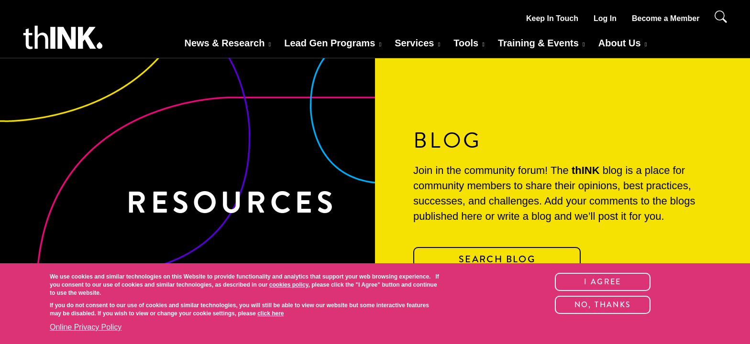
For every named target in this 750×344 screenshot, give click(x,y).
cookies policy (289, 284)
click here (270, 313)
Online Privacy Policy (85, 327)
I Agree (602, 281)
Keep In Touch (552, 18)
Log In (605, 18)
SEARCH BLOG (497, 259)
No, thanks (602, 304)
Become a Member (665, 18)
